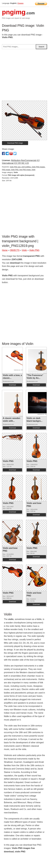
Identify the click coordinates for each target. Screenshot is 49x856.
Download (12, 385)
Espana (20, 3)
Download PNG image (15, 143)
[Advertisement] (24, 76)
